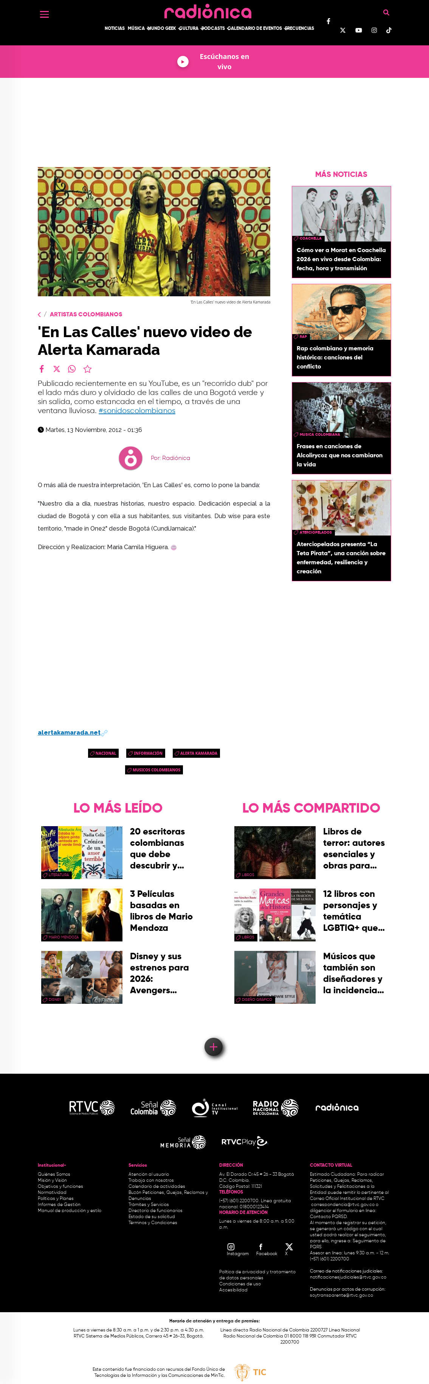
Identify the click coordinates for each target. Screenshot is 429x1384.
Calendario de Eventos (255, 28)
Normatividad (52, 1192)
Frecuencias (299, 28)
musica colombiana (320, 435)
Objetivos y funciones (60, 1186)
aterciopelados (316, 532)
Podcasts (213, 28)
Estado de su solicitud (152, 1217)
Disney (55, 1000)
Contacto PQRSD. (329, 1217)
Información (148, 753)
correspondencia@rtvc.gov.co (343, 1205)
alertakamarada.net (73, 732)
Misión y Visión (52, 1180)
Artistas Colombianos (86, 315)
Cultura (188, 28)
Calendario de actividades (157, 1186)
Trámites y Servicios (149, 1205)
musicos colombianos (156, 770)
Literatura (59, 875)
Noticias (115, 28)
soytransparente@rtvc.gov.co (341, 1295)
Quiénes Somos (54, 1174)
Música (136, 28)
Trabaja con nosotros (151, 1180)
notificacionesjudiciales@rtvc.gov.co (348, 1277)
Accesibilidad (234, 1290)
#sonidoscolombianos (137, 411)
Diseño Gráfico (257, 1000)
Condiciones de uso (240, 1284)
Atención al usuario (149, 1174)
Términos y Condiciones (153, 1223)
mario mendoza (64, 937)
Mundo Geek (161, 28)
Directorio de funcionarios (156, 1211)
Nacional (106, 753)
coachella (311, 238)
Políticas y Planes (56, 1199)
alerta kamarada (198, 753)
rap (303, 337)
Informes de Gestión (59, 1205)
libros (248, 875)
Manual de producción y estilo (69, 1211)
